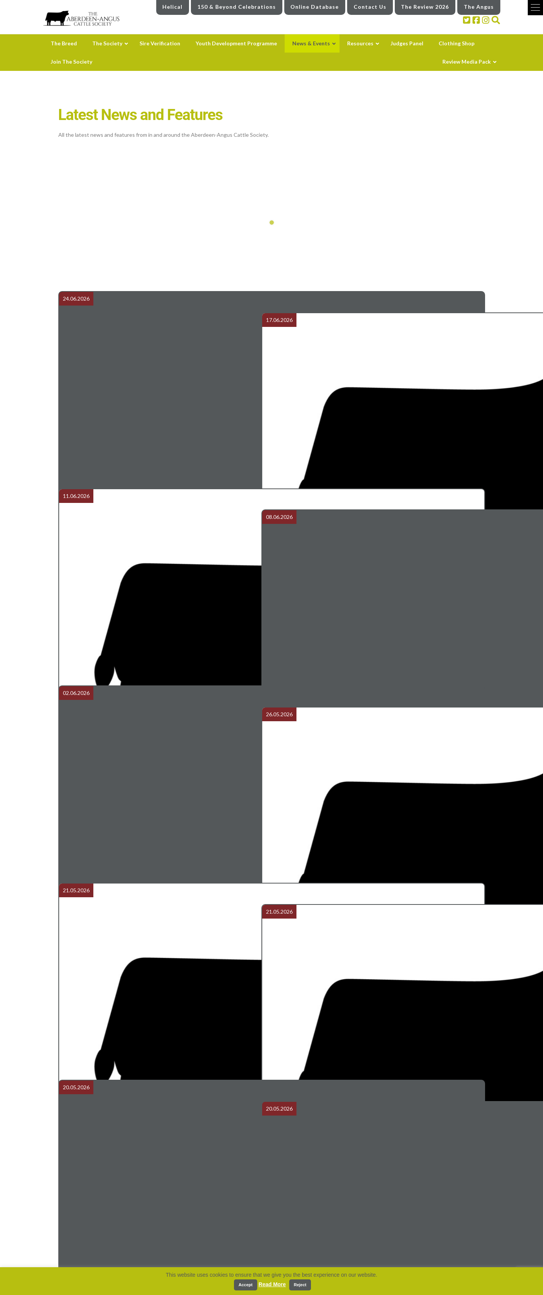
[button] (535, 7)
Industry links (439, 1254)
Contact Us (370, 6)
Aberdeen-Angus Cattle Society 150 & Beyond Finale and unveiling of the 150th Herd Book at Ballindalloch (380, 535)
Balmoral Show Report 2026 (380, 1031)
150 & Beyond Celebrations (236, 6)
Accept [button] (246, 1284)
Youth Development (302, 1235)
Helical (172, 6)
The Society (174, 1250)
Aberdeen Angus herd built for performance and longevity (163, 1031)
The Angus (479, 6)
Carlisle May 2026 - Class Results (380, 866)
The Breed (173, 1235)
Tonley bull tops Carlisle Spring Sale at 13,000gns (163, 701)
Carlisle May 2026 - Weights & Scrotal (163, 866)
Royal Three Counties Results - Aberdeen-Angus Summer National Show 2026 (163, 535)
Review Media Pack (440, 1234)
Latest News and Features (306, 1265)
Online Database (314, 6)
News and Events (299, 1250)
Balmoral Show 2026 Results (380, 1197)
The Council (174, 1265)
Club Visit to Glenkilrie (163, 1197)
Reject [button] (300, 1284)
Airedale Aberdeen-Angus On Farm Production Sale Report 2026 (163, 370)
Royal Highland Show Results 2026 (380, 370)
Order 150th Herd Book (380, 701)
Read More (272, 1284)
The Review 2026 (425, 6)
